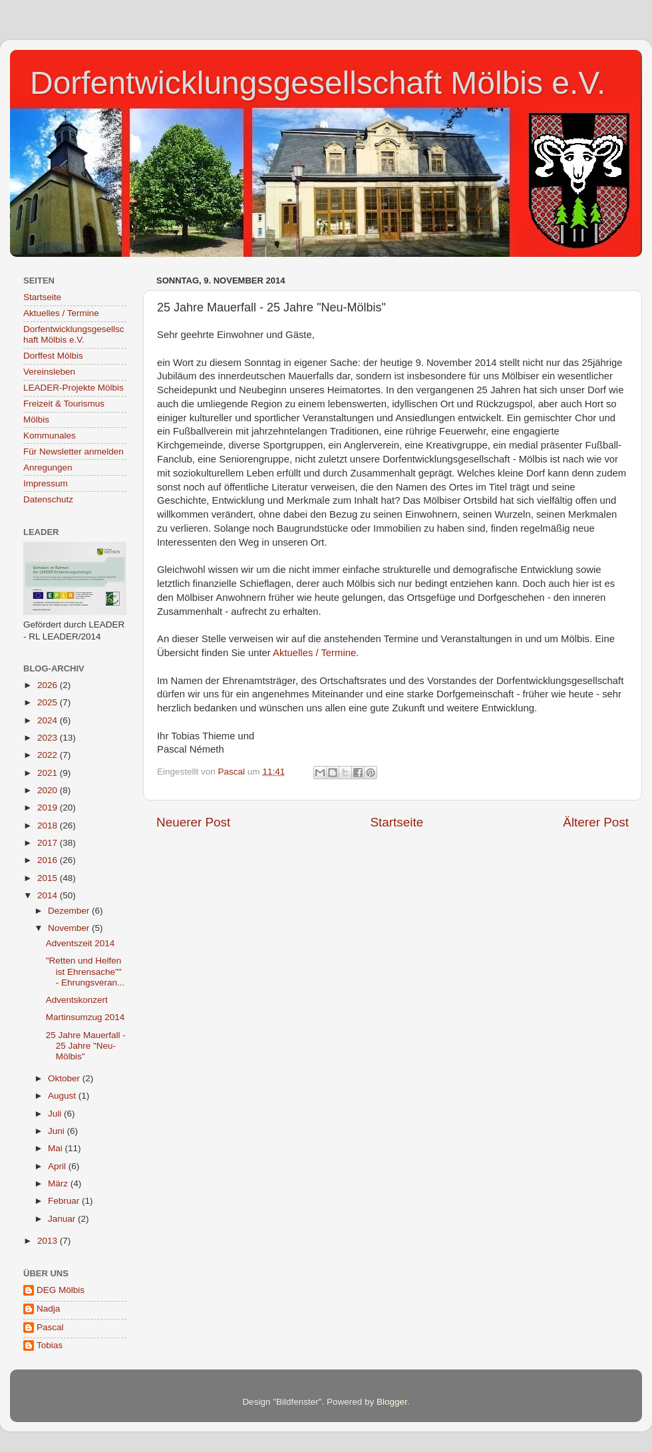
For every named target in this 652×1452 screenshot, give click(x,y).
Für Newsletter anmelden (73, 451)
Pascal (50, 1327)
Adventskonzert (77, 1000)
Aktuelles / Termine (314, 652)
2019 (48, 808)
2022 (48, 755)
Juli (56, 1114)
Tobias (50, 1345)
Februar (65, 1201)
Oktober (65, 1078)
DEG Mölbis (60, 1290)
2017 (48, 843)
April (58, 1166)
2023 (48, 738)
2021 (48, 773)
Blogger (392, 1402)
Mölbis (36, 420)
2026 (48, 685)
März (59, 1183)
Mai (56, 1148)
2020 (48, 790)
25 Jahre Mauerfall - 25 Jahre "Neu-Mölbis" (86, 1045)
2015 (48, 878)
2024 (48, 720)
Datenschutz (48, 499)
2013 (48, 1241)
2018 (48, 825)
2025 (48, 702)
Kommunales (49, 436)
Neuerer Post (193, 822)
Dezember (70, 911)
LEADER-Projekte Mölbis (73, 388)
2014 (48, 895)
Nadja (48, 1309)
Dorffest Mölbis (53, 356)
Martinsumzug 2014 (85, 1017)
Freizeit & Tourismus (63, 404)
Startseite (396, 822)
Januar (63, 1219)
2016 (48, 860)
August (63, 1096)
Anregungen (48, 467)
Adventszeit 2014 (80, 943)
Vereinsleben (49, 372)
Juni (57, 1131)
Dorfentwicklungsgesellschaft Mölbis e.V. (317, 82)
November (70, 928)
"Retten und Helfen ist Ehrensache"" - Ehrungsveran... (85, 971)
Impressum (45, 483)
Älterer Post (596, 822)
